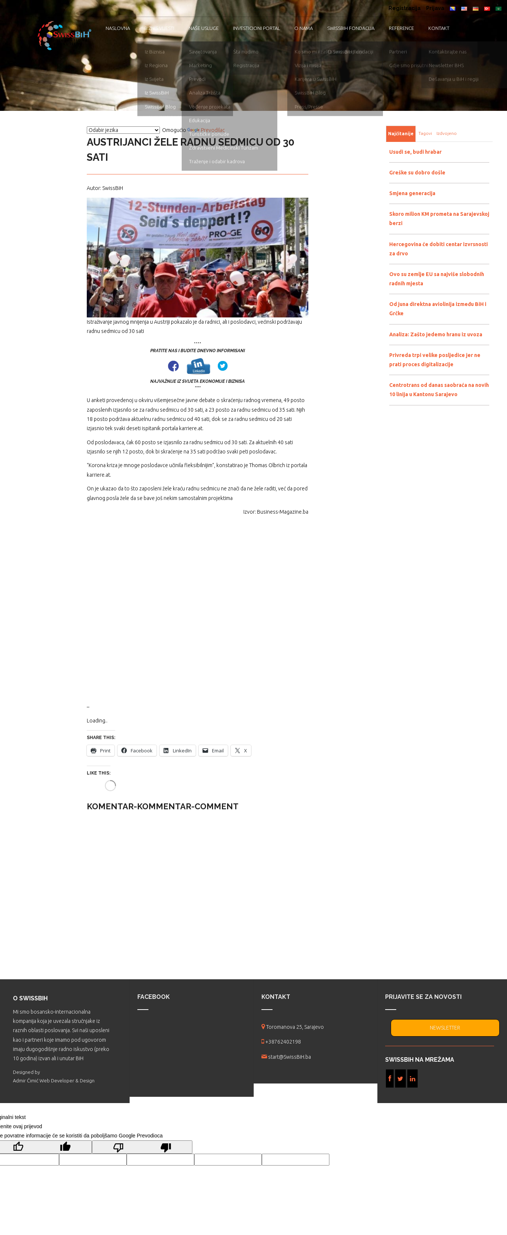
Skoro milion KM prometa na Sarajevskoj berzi (439, 218)
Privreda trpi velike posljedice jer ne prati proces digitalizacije (434, 359)
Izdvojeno (446, 133)
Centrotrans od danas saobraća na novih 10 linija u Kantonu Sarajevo (439, 389)
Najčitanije (401, 133)
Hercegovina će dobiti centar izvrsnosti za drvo (438, 248)
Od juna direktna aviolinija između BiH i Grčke (437, 308)
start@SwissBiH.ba (289, 1057)
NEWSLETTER (445, 1028)
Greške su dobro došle (417, 173)
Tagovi (425, 133)
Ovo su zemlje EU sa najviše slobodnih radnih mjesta (436, 278)
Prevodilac (206, 130)
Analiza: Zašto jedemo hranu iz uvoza (435, 334)
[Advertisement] (197, 609)
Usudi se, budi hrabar (415, 152)
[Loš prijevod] (142, 1147)
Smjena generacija (412, 193)
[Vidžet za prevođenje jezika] (123, 130)
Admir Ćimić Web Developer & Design (54, 1080)
